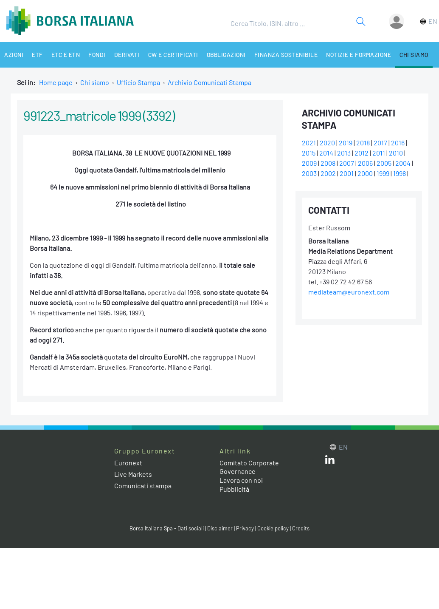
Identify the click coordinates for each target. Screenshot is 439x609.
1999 (383, 173)
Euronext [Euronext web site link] (128, 463)
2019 (345, 143)
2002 (328, 173)
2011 (378, 153)
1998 (399, 173)
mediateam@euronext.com (348, 292)
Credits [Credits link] (301, 528)
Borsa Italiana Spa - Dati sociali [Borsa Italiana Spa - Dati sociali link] (166, 528)
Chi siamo (414, 54)
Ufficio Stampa (138, 82)
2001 (347, 173)
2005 (384, 163)
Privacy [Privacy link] (245, 528)
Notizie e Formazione (358, 54)
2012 (362, 153)
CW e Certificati (173, 54)
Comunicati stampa (143, 486)
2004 (403, 163)
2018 (363, 143)
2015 (308, 153)
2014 (326, 153)
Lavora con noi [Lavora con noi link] (241, 480)
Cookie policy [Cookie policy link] (273, 528)
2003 (309, 173)
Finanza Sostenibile (286, 54)
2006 (365, 163)
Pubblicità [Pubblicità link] (234, 489)
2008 (328, 163)
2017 (380, 143)
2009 (309, 163)
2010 (396, 153)
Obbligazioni (226, 54)
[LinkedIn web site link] (330, 461)
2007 (346, 163)
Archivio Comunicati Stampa (209, 82)
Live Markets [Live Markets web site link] (133, 474)
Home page (56, 82)
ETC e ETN (65, 54)
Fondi (97, 54)
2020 (327, 143)
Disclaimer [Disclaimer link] (220, 528)
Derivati (127, 54)
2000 (365, 173)
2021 (309, 143)
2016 (398, 143)
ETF (37, 54)
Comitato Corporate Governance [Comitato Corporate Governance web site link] (249, 467)
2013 (344, 153)
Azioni (13, 54)
